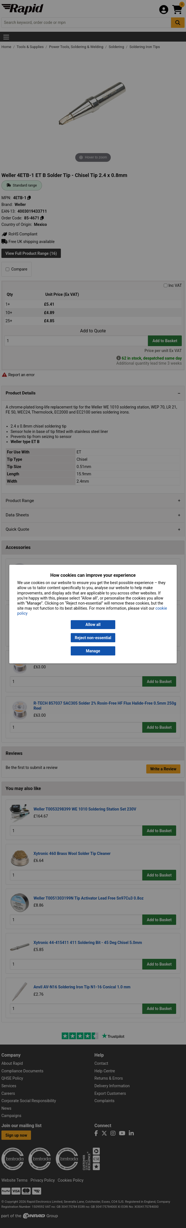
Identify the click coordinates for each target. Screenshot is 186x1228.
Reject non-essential (93, 637)
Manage (93, 651)
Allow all (92, 624)
